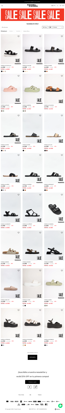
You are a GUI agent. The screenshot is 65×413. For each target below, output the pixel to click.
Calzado (11, 31)
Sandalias (18, 31)
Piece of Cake (21, 394)
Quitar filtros (26, 31)
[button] (57, 5)
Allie (30, 394)
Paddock (39, 394)
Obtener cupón (32, 382)
